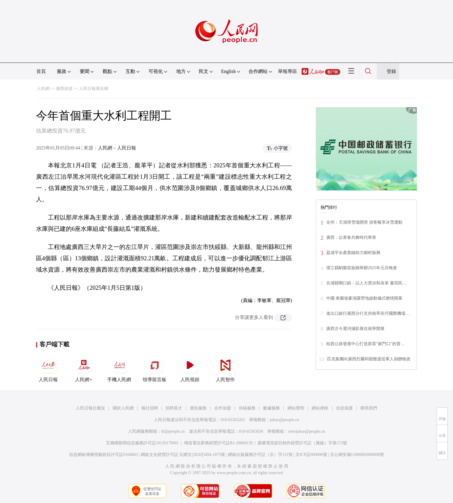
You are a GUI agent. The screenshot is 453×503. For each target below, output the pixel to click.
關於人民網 (123, 408)
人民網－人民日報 (117, 147)
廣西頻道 (64, 88)
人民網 (43, 88)
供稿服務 (247, 408)
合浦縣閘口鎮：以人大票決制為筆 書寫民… (366, 283)
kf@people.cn (173, 431)
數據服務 (271, 408)
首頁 (41, 71)
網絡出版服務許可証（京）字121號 (260, 454)
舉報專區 (287, 71)
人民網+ (83, 368)
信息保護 (344, 408)
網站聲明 (296, 408)
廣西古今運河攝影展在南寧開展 (355, 328)
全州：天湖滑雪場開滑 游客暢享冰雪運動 (364, 222)
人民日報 (48, 368)
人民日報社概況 (90, 408)
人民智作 (225, 368)
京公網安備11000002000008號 (357, 454)
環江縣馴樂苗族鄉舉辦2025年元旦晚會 (361, 268)
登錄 (391, 71)
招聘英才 (173, 408)
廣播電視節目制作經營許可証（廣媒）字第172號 (302, 443)
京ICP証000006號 (311, 454)
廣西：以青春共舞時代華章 (351, 237)
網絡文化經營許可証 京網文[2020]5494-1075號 (183, 454)
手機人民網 (119, 368)
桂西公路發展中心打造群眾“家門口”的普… (365, 344)
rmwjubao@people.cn (306, 431)
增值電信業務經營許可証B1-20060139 (218, 443)
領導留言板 (154, 368)
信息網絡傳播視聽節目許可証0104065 (103, 454)
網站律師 (320, 408)
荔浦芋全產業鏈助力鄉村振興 (353, 252)
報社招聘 (149, 408)
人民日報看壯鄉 (93, 88)
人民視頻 (189, 368)
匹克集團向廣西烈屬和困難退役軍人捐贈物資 (368, 359)
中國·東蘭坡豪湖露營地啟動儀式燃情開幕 (364, 298)
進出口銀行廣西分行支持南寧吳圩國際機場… (368, 313)
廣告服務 (198, 408)
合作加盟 (222, 408)
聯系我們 (368, 408)
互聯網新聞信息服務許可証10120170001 (142, 443)
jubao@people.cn (284, 420)
